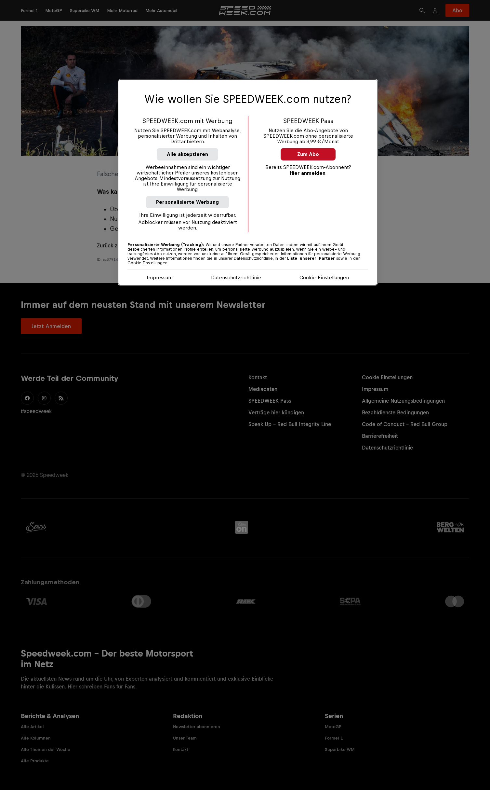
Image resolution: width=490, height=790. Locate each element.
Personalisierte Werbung (187, 202)
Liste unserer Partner (311, 258)
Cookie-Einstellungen (324, 277)
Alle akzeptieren (187, 154)
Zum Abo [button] (308, 154)
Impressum (160, 277)
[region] (248, 182)
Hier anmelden (307, 173)
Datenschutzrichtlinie (236, 277)
